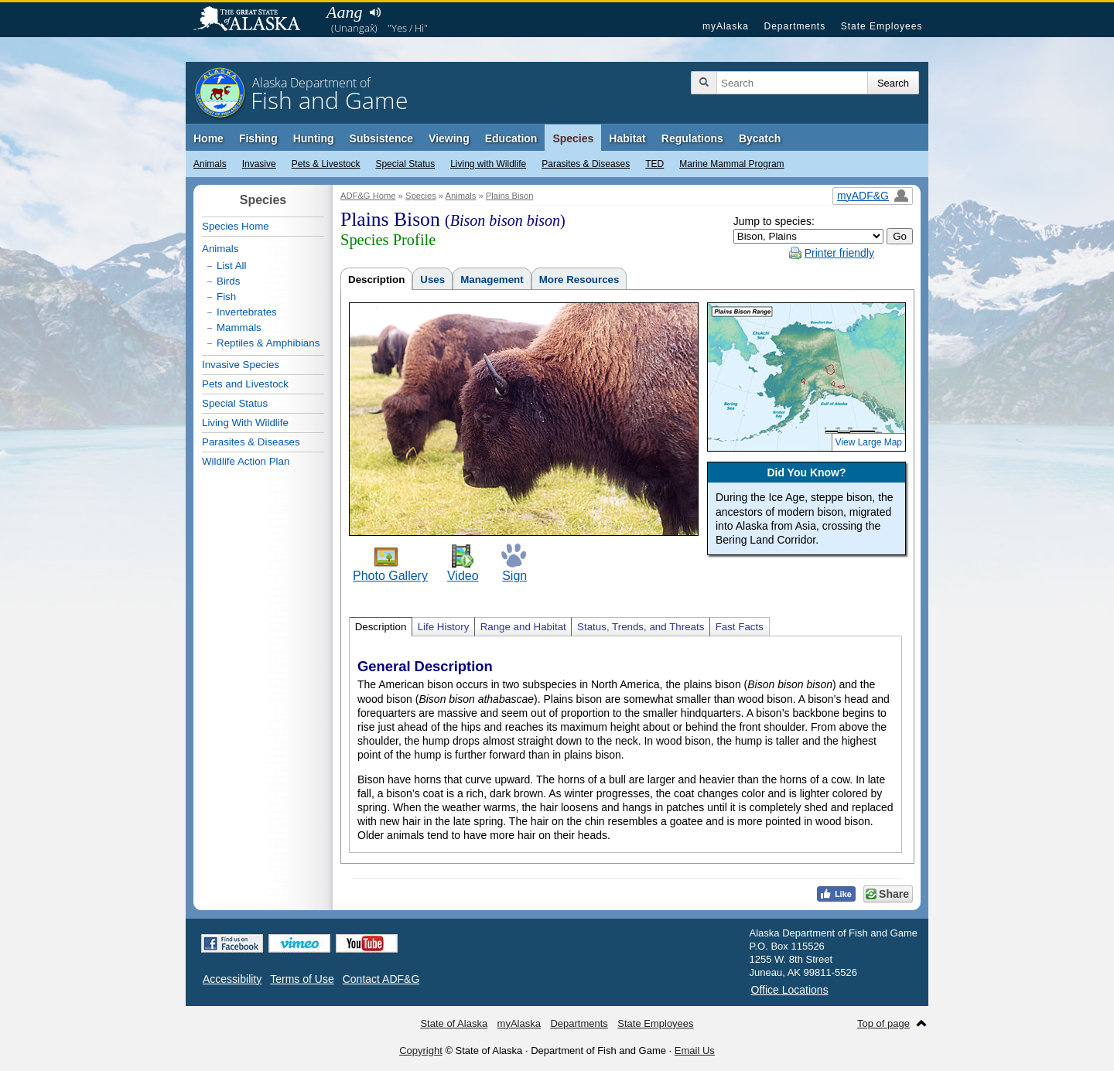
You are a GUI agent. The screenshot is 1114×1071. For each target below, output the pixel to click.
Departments (794, 26)
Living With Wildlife (245, 422)
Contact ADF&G (381, 979)
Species (572, 138)
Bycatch (760, 138)
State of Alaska (254, 20)
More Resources (579, 279)
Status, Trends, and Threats (640, 627)
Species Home (235, 226)
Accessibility (232, 979)
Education (511, 138)
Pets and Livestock (245, 384)
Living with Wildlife (488, 164)
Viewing (449, 138)
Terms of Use (301, 979)
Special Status (405, 164)
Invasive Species (240, 364)
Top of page (883, 1023)
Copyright (421, 1050)
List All (232, 265)
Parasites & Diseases (586, 164)
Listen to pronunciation (374, 12)
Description (376, 279)
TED (654, 164)
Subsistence (381, 138)
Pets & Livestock (326, 164)
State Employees (882, 26)
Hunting (313, 138)
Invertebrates (247, 312)
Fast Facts (740, 627)
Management (491, 279)
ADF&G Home (368, 195)
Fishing (258, 138)
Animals (210, 164)
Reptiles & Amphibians (268, 343)
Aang (344, 12)
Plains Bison (510, 195)
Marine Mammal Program (731, 164)
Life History (444, 627)
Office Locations (790, 990)
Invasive (259, 164)
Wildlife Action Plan (245, 461)
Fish (226, 296)
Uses (432, 279)
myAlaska (725, 26)
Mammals (239, 327)
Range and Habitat (523, 627)
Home (208, 138)
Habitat (627, 138)
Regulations (692, 138)
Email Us (695, 1050)
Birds (228, 281)
